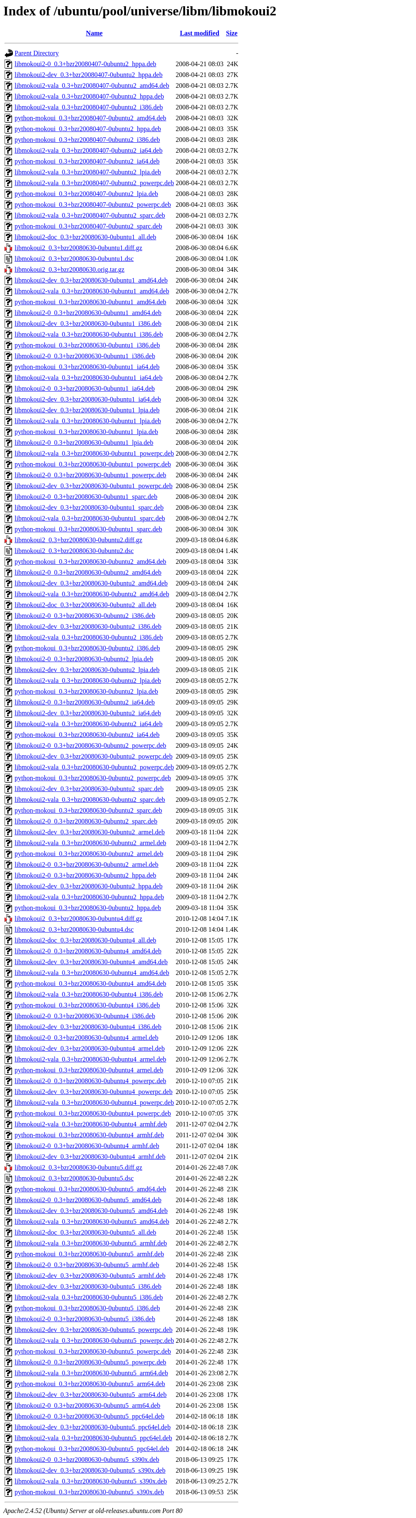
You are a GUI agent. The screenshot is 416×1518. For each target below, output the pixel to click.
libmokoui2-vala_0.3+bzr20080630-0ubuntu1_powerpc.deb (94, 453)
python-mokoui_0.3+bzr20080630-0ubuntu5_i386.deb (87, 1308)
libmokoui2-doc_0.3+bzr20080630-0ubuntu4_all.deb (85, 940)
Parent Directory (37, 53)
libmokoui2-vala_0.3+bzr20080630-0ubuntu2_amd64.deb (92, 594)
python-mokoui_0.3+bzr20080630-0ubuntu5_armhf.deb (89, 1254)
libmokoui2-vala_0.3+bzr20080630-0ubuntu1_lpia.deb (88, 420)
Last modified (199, 33)
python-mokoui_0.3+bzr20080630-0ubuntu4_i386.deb (87, 1005)
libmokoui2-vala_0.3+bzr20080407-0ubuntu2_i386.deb (89, 107)
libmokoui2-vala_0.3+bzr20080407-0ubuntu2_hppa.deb (89, 96)
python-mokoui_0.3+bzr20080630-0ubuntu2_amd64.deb (90, 561)
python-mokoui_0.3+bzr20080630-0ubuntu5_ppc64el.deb (92, 1448)
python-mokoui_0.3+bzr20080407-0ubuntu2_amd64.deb (90, 118)
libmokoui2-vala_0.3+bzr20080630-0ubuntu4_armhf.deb (91, 1124)
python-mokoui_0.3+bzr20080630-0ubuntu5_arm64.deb (90, 1383)
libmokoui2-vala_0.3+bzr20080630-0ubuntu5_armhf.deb (91, 1243)
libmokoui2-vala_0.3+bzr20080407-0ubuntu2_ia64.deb (89, 150)
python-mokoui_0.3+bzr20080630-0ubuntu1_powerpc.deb (93, 464)
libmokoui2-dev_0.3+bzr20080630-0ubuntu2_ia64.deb (88, 713)
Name (94, 33)
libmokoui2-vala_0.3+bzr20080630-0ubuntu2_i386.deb (89, 637)
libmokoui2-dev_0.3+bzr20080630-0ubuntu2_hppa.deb (89, 886)
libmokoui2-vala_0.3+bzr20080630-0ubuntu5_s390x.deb (91, 1481)
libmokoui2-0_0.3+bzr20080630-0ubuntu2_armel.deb (86, 864)
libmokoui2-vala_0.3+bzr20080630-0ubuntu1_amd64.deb (92, 291)
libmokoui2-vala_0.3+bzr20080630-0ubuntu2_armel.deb (90, 842)
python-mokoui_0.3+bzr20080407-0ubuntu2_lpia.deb (86, 193)
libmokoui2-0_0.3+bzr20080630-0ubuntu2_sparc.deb (86, 821)
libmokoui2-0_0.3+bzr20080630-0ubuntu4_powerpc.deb (90, 1080)
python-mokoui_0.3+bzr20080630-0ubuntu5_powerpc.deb (93, 1351)
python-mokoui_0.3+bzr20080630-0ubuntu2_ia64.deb (87, 734)
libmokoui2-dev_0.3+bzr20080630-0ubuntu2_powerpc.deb (94, 756)
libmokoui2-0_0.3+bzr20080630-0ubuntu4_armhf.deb (87, 1145)
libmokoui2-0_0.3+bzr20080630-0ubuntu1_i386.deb (85, 356)
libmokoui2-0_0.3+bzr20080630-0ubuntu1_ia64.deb (85, 388)
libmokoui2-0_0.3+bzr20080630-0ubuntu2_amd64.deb (88, 572)
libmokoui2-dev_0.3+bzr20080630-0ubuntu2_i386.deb (88, 626)
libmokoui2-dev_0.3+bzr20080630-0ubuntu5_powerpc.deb (94, 1329)
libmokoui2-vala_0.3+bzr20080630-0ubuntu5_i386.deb (89, 1297)
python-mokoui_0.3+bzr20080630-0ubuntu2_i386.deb (87, 648)
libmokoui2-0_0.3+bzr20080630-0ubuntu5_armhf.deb (87, 1264)
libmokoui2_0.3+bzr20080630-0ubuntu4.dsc (74, 929)
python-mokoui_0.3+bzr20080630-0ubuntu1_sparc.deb (88, 529)
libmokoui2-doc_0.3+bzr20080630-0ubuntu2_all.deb (85, 604)
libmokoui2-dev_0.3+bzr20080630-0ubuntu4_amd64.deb (91, 961)
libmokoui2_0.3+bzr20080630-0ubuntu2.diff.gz (78, 539)
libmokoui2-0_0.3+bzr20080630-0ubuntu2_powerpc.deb (90, 745)
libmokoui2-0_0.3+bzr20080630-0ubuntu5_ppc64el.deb (89, 1416)
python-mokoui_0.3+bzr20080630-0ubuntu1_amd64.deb (90, 301)
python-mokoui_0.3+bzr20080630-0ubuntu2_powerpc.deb (93, 777)
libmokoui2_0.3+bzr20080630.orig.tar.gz (69, 269)
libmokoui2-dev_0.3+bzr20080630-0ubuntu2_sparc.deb (89, 788)
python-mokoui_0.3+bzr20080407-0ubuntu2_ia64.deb (87, 161)
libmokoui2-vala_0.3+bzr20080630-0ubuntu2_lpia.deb (88, 680)
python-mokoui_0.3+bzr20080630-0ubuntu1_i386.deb (87, 345)
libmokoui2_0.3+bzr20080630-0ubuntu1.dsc (74, 258)
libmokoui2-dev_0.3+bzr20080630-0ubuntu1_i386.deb (88, 323)
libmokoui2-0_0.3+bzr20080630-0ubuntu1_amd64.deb (88, 312)
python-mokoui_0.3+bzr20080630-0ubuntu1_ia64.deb (87, 366)
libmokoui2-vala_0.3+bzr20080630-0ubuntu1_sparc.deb (90, 518)
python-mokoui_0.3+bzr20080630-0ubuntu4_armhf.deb (89, 1134)
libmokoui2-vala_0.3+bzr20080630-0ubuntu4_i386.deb (89, 994)
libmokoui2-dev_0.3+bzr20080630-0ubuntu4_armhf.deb (90, 1156)
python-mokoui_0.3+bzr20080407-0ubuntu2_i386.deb (87, 139)
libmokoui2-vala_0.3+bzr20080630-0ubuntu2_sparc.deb (90, 799)
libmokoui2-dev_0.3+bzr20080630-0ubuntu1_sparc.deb (89, 507)
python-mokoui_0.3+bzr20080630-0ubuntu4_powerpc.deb (93, 1113)
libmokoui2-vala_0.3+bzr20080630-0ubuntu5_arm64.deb (91, 1373)
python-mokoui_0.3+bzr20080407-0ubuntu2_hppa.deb (88, 128)
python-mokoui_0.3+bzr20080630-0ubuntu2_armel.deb (89, 853)
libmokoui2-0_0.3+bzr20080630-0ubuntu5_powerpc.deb (90, 1362)
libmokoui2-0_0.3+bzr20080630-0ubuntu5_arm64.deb (87, 1405)
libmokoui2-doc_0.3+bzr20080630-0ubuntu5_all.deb (85, 1232)
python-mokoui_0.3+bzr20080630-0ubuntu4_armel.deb (89, 1070)
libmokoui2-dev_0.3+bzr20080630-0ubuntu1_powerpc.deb (94, 485)
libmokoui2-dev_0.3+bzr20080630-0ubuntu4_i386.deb (88, 1026)
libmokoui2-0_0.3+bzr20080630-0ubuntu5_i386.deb (85, 1318)
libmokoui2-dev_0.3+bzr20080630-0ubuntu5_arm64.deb (90, 1394)
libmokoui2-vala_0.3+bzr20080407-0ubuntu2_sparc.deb (90, 215)
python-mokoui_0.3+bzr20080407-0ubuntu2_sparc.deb (88, 226)
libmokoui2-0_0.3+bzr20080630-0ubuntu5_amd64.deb (88, 1199)
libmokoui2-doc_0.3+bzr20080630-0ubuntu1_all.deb (85, 237)
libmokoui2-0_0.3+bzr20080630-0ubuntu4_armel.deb (86, 1037)
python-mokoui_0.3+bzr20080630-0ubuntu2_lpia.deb (86, 691)
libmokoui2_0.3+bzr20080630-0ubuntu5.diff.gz (78, 1167)
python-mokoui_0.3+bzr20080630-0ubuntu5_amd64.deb (90, 1189)
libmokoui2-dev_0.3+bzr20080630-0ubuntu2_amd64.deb (91, 583)
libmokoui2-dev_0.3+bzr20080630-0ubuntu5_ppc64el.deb (93, 1427)
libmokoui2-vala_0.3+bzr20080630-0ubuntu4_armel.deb (90, 1059)
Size (232, 33)
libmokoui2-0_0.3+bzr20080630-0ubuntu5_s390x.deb (87, 1459)
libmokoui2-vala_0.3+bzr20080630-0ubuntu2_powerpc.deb (94, 767)
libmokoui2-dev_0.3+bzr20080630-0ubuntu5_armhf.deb (90, 1275)
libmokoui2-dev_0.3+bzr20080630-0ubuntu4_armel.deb (90, 1048)
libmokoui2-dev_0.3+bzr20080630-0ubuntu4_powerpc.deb (94, 1091)
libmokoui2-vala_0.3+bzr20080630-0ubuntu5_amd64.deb (92, 1221)
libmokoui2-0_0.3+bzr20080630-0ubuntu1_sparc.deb (86, 496)
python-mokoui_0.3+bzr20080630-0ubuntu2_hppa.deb (88, 907)
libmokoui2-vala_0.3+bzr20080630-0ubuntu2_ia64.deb (89, 723)
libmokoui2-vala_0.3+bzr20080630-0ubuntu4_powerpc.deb (94, 1102)
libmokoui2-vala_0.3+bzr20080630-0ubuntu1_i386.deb (89, 334)
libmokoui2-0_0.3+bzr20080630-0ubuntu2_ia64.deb (85, 702)
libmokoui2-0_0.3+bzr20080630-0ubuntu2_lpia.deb (84, 658)
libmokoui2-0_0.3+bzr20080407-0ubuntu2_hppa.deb (85, 63)
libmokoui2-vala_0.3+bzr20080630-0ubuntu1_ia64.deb (89, 377)
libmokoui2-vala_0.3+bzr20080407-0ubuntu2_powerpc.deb (94, 182)
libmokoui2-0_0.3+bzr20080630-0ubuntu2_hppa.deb (85, 875)
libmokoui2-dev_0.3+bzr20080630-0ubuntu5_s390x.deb (90, 1470)
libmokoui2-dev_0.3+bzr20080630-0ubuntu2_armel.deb (90, 832)
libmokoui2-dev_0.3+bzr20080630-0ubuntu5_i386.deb (88, 1286)
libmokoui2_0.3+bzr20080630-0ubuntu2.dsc (74, 550)
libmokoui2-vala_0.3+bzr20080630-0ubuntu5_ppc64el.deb (93, 1437)
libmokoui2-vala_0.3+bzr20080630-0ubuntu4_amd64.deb (92, 972)
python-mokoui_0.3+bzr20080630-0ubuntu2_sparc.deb (88, 810)
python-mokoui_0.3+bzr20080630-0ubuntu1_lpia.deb (86, 431)
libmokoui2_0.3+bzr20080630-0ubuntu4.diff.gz (78, 918)
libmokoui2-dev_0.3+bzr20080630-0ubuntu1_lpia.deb (87, 410)
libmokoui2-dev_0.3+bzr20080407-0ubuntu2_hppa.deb (89, 74)
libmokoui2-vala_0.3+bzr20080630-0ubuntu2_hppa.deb (89, 896)
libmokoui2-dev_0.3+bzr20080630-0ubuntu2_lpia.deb (87, 669)
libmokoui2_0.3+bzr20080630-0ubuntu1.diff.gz (78, 247)
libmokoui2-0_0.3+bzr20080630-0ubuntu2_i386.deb (85, 615)
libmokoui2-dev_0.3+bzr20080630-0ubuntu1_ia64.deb (88, 399)
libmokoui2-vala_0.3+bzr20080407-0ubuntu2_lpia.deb (88, 172)
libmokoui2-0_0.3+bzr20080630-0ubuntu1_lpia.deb (84, 442)
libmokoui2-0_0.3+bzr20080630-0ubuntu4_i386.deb (85, 1015)
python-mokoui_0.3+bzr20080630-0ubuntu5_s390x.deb (89, 1492)
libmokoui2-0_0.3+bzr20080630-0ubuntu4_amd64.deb (88, 951)
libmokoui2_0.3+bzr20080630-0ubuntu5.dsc (74, 1178)
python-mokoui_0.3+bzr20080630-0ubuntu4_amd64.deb (90, 983)
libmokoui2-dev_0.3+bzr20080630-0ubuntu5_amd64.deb (91, 1210)
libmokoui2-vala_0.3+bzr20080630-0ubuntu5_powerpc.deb (94, 1340)
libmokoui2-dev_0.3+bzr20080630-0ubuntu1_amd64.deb (91, 280)
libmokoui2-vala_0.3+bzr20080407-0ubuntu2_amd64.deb (92, 85)
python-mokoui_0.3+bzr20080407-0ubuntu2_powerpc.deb (93, 204)
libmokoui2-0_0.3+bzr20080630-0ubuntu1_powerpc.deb (90, 475)
